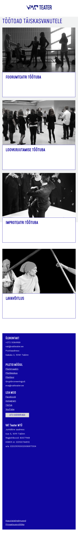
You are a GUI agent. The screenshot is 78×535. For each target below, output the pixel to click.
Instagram (10, 401)
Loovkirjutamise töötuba (25, 150)
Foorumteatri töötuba (23, 77)
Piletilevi (9, 377)
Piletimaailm (11, 369)
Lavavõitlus (15, 298)
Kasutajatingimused (15, 520)
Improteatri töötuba (22, 223)
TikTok (8, 405)
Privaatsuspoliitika (14, 524)
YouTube (9, 409)
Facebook (10, 397)
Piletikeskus (11, 373)
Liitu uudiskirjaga (17, 415)
